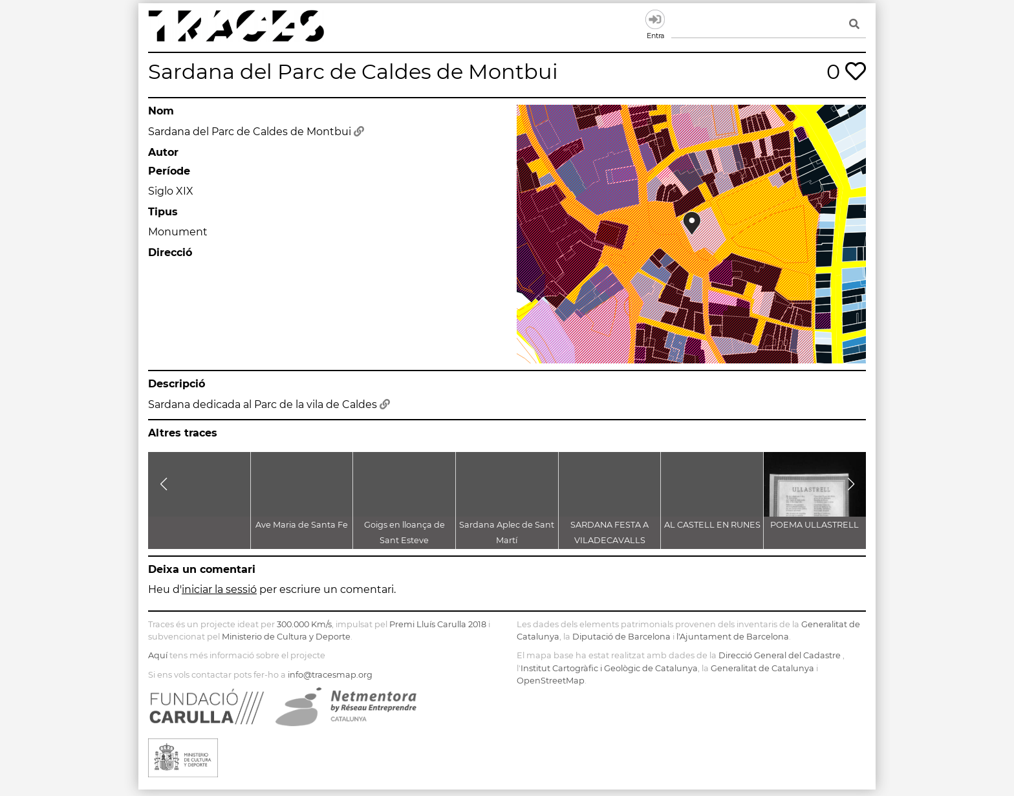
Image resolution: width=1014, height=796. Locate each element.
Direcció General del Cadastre (779, 655)
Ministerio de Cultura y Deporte (286, 636)
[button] (163, 484)
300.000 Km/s (304, 624)
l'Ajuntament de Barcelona (732, 636)
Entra (655, 19)
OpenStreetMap (551, 680)
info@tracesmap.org (330, 675)
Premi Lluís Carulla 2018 (437, 624)
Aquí (157, 655)
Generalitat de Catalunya (762, 668)
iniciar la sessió (219, 589)
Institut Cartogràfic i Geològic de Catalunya (609, 668)
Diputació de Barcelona (621, 636)
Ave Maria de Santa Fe (301, 525)
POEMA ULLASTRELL (814, 525)
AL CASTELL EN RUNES (712, 525)
